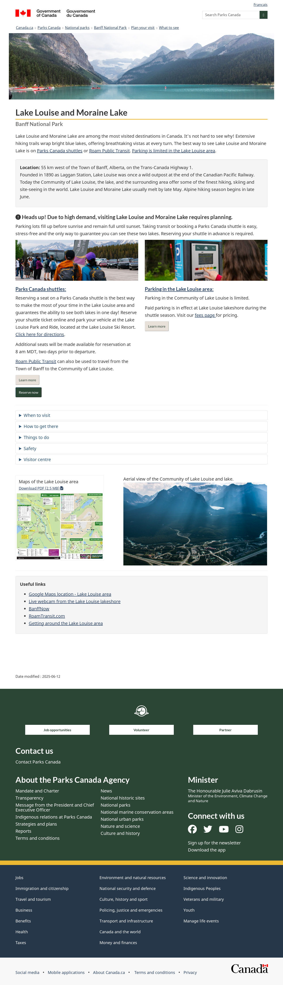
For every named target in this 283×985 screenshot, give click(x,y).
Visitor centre (37, 459)
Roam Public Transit (109, 151)
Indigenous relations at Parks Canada (53, 817)
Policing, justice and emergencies (131, 910)
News (106, 791)
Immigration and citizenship (42, 888)
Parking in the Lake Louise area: (179, 289)
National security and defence (127, 888)
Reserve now (28, 392)
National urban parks (122, 819)
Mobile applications (66, 972)
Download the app (207, 850)
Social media (27, 972)
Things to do (36, 437)
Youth (189, 910)
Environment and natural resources (132, 877)
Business (23, 910)
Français (261, 4)
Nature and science (120, 826)
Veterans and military (204, 899)
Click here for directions (39, 334)
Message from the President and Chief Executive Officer (54, 807)
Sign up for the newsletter (214, 843)
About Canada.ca (109, 972)
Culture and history (120, 833)
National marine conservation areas (137, 812)
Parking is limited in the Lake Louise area (173, 151)
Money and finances (118, 942)
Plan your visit (143, 27)
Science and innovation (205, 877)
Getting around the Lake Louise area (66, 623)
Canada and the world (120, 931)
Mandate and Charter (37, 791)
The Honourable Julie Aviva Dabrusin (228, 795)
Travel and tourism (33, 899)
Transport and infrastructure (126, 921)
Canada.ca (24, 27)
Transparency (29, 798)
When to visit (37, 415)
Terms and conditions (37, 838)
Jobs (19, 877)
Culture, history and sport (123, 899)
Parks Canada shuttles (59, 151)
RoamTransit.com (47, 616)
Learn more (27, 380)
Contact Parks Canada (38, 762)
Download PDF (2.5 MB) (41, 488)
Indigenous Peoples (202, 888)
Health (21, 931)
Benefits (23, 921)
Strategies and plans (36, 824)
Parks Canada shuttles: (40, 289)
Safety (30, 448)
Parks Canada (49, 27)
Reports (23, 831)
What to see (169, 27)
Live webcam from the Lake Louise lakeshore (74, 601)
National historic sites (123, 798)
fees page (205, 315)
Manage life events (201, 921)
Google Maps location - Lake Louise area (70, 594)
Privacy (190, 972)
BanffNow (39, 609)
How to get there (41, 426)
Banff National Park (110, 27)
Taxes (20, 942)
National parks (77, 27)
